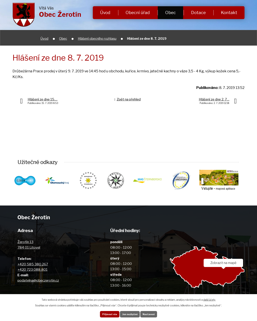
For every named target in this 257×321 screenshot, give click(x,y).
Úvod (105, 12)
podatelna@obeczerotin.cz (38, 281)
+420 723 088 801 (32, 270)
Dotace (198, 12)
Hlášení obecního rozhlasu (97, 38)
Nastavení (151, 313)
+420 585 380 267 (32, 264)
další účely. (209, 298)
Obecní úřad (137, 12)
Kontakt (229, 12)
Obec (170, 12)
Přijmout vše (107, 313)
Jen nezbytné (129, 313)
